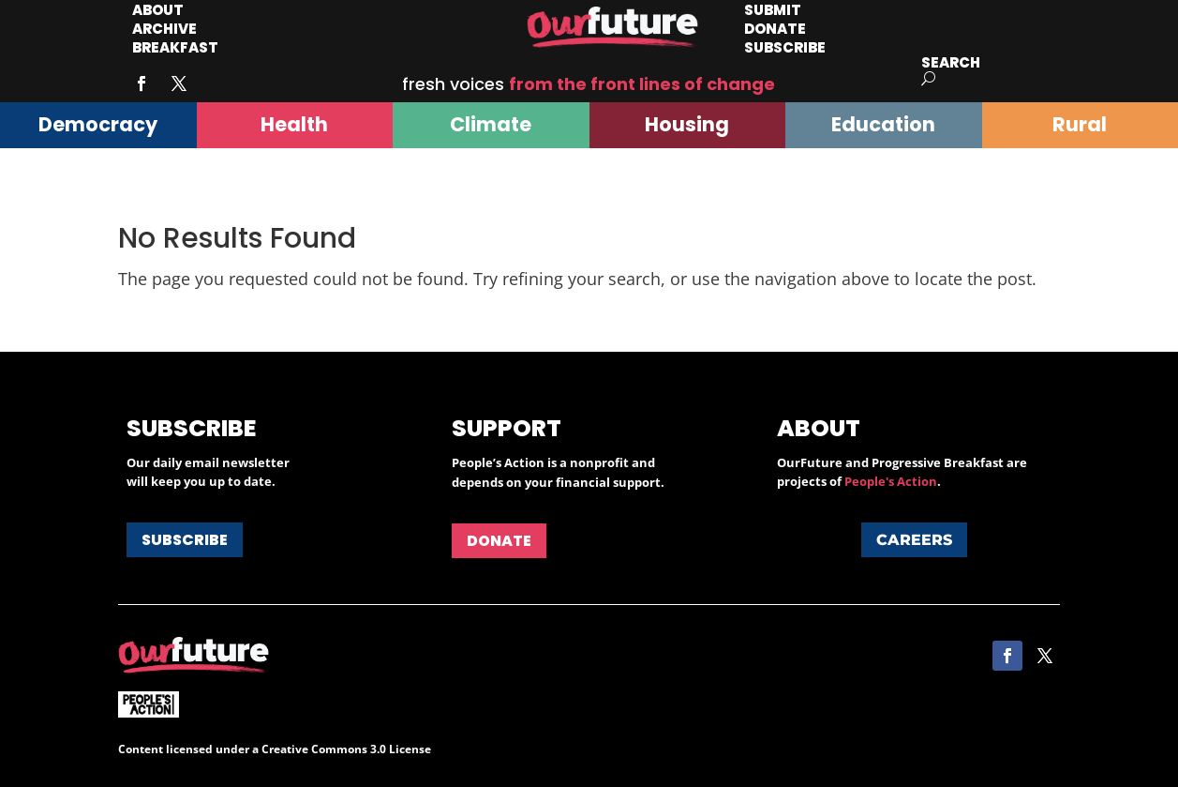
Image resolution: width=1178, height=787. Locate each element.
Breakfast (175, 47)
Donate (499, 541)
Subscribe (785, 47)
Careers (914, 540)
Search (950, 62)
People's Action (890, 481)
